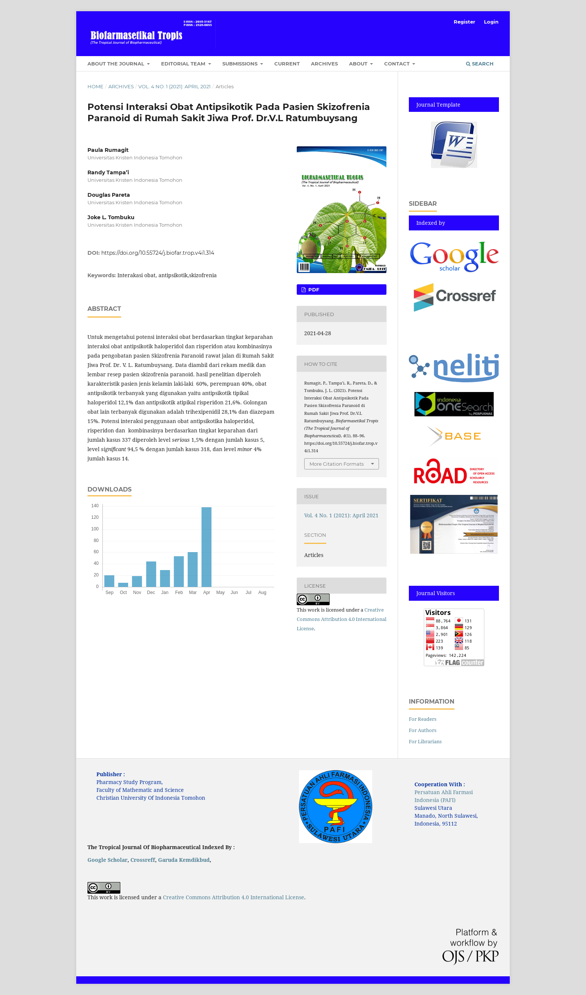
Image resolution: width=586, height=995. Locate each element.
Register (464, 22)
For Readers (423, 719)
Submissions (240, 64)
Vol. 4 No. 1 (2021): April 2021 (174, 86)
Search (480, 64)
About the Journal (116, 64)
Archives (324, 64)
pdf (313, 290)
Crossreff (142, 859)
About (359, 64)
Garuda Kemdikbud (184, 859)
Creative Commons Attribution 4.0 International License (341, 619)
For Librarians (425, 741)
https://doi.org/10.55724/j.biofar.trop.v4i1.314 (157, 252)
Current (287, 64)
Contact (397, 64)
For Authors (423, 730)
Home (95, 86)
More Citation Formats (336, 464)
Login (491, 22)
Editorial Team (184, 64)
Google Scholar (107, 859)
